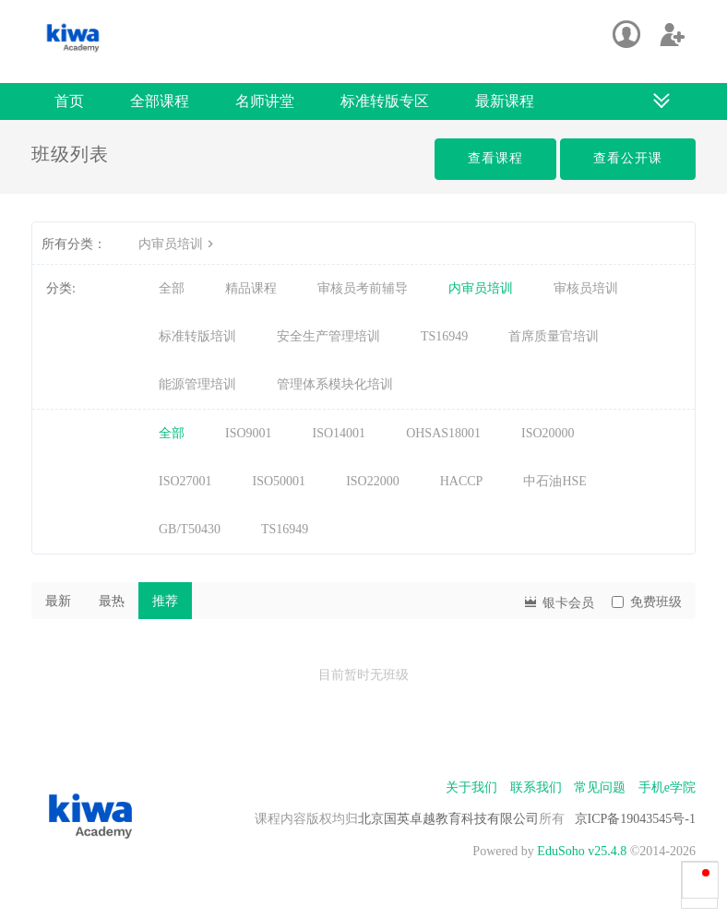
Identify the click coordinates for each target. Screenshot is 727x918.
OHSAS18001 (443, 433)
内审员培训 (178, 244)
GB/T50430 (189, 529)
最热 (112, 601)
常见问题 (600, 787)
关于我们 (471, 787)
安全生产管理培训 (328, 336)
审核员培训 (586, 288)
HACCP (461, 481)
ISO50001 (279, 481)
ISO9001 (248, 433)
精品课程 (251, 288)
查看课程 (495, 158)
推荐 (165, 601)
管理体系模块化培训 (335, 384)
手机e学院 (667, 787)
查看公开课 (627, 158)
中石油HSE (554, 481)
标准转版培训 (197, 336)
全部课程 (159, 101)
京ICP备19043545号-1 (635, 819)
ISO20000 (548, 433)
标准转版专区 (384, 101)
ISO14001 (339, 433)
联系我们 (536, 787)
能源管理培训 (197, 384)
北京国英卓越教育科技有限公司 (448, 819)
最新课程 (504, 101)
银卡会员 (558, 601)
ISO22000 (372, 481)
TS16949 (444, 336)
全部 (172, 288)
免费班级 (647, 602)
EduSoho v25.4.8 (581, 851)
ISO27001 (185, 481)
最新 (58, 601)
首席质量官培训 (553, 336)
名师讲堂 (264, 101)
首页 (69, 101)
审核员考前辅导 (362, 288)
